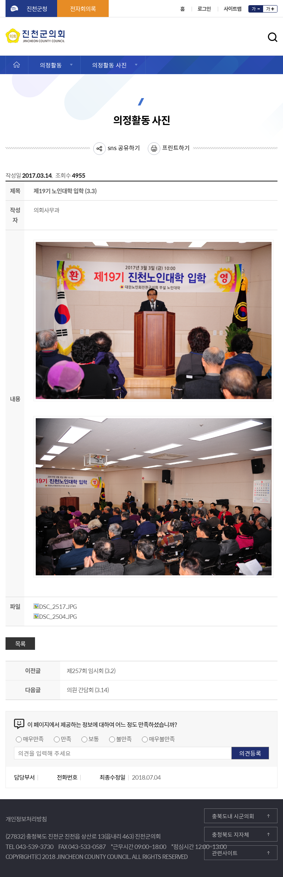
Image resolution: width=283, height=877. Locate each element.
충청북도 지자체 (230, 835)
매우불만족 (162, 738)
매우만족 (33, 738)
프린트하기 (176, 147)
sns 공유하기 (124, 147)
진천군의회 (7, 33)
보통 (93, 738)
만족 (66, 738)
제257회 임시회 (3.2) (91, 670)
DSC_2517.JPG (55, 606)
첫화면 (14, 65)
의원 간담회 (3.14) (88, 689)
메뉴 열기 (254, 39)
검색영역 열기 (272, 37)
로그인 (204, 8)
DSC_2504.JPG (55, 616)
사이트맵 (232, 8)
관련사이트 (225, 853)
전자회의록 (83, 8)
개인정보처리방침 (26, 818)
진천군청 (37, 8)
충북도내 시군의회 (233, 816)
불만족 (124, 738)
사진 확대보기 (264, 391)
